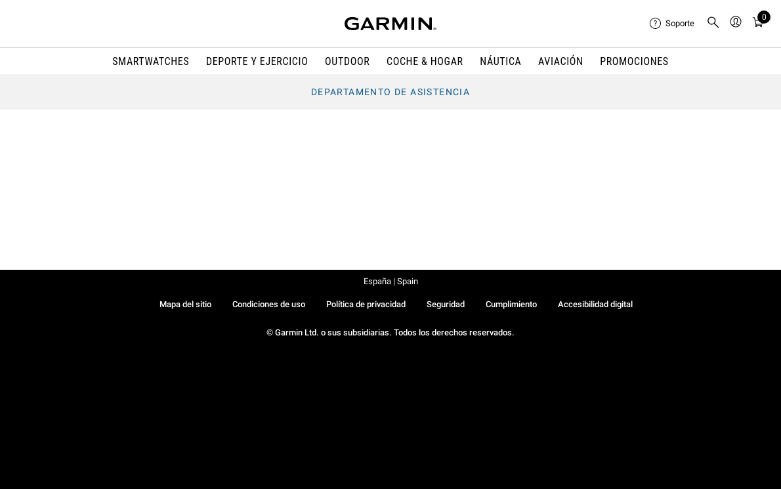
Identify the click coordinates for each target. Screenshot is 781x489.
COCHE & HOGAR (425, 61)
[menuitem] (673, 23)
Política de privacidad (366, 304)
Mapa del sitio (185, 304)
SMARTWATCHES (150, 61)
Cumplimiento (511, 304)
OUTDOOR (347, 61)
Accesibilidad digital (595, 304)
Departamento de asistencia (390, 92)
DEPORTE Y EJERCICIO (257, 61)
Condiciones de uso (268, 304)
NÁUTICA (500, 61)
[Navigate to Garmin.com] (390, 23)
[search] (713, 23)
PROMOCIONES (634, 61)
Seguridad (446, 304)
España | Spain (391, 281)
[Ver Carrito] (758, 24)
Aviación (560, 61)
